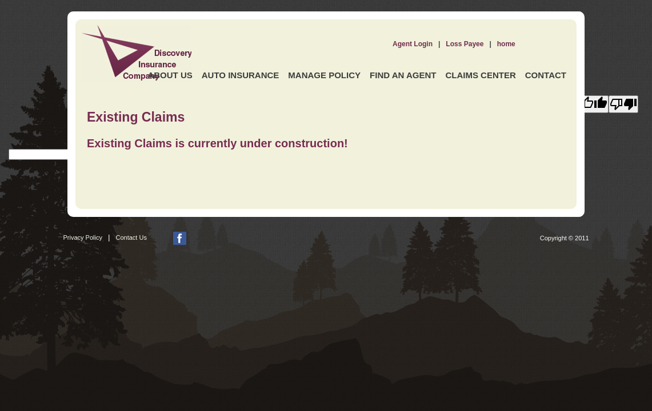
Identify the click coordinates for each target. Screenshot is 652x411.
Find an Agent (403, 75)
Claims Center (480, 75)
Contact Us (131, 237)
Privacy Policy (82, 237)
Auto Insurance (240, 75)
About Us (169, 75)
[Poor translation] (623, 104)
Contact (545, 75)
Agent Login (413, 44)
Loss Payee (464, 44)
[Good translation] (594, 104)
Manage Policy (324, 75)
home (506, 44)
